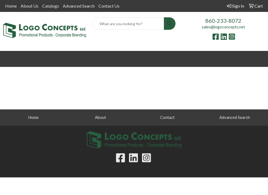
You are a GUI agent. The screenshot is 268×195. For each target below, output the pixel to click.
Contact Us (109, 5)
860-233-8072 (223, 20)
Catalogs (50, 5)
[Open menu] (257, 59)
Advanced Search (79, 5)
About (100, 117)
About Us (29, 5)
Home (11, 5)
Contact (167, 117)
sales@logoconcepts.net (223, 27)
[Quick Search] (128, 23)
